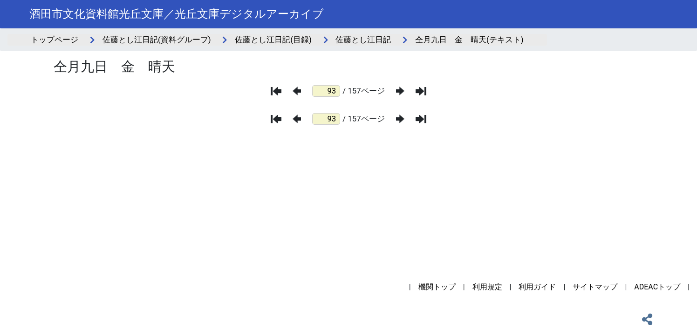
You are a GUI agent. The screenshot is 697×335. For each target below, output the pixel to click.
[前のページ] (297, 91)
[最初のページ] (276, 91)
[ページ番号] (326, 91)
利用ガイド (537, 286)
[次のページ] (400, 91)
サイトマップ (595, 286)
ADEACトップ (657, 286)
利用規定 (487, 286)
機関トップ (437, 286)
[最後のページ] (421, 91)
